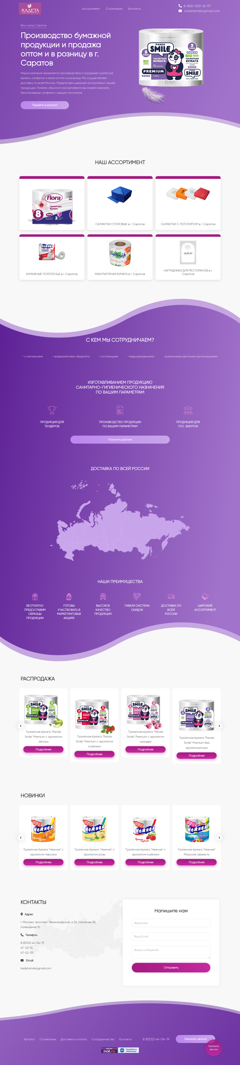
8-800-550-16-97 (195, 6)
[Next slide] (219, 726)
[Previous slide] (21, 726)
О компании (48, 1039)
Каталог (29, 1039)
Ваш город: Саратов (33, 25)
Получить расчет (120, 439)
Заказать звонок (195, 1039)
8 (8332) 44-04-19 (32, 943)
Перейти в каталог (44, 105)
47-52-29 (27, 952)
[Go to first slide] (219, 837)
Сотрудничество (103, 1039)
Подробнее (43, 749)
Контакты (125, 1039)
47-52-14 (27, 947)
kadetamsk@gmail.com (199, 11)
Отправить (171, 967)
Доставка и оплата (74, 1039)
